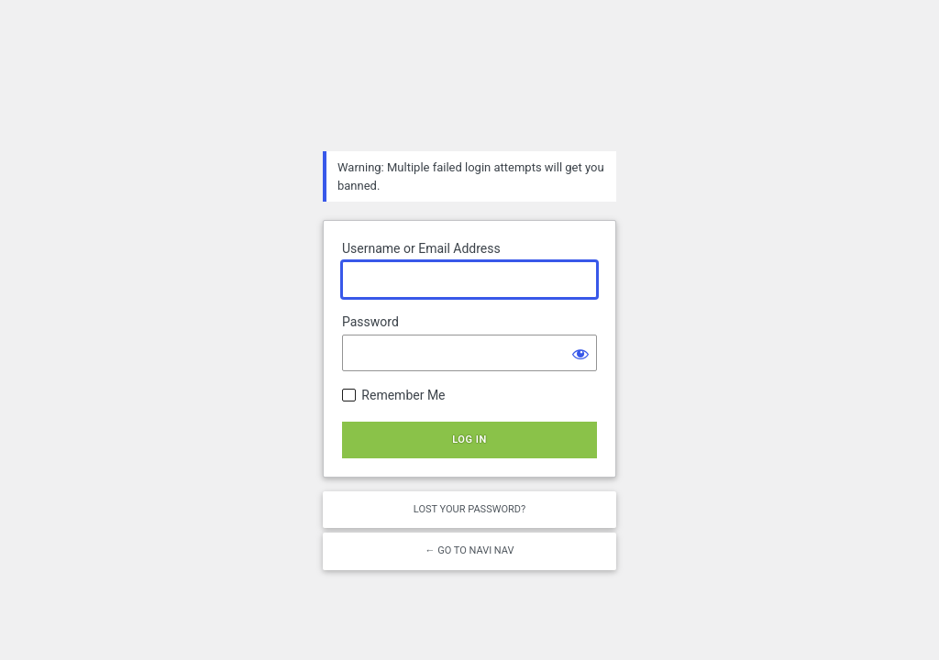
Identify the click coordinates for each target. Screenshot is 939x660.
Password (370, 321)
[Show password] (578, 353)
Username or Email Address (421, 248)
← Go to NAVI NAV (469, 550)
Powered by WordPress (469, 88)
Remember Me (403, 395)
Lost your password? (469, 509)
